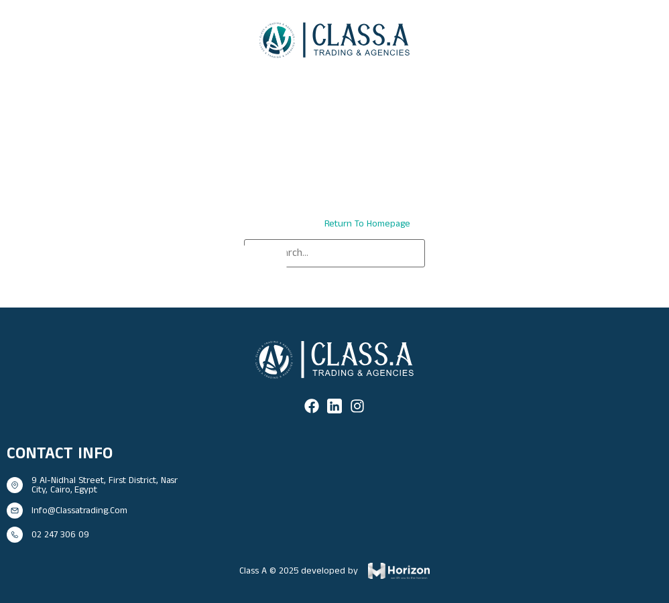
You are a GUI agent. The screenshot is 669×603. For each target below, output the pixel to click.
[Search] (264, 259)
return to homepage (367, 223)
